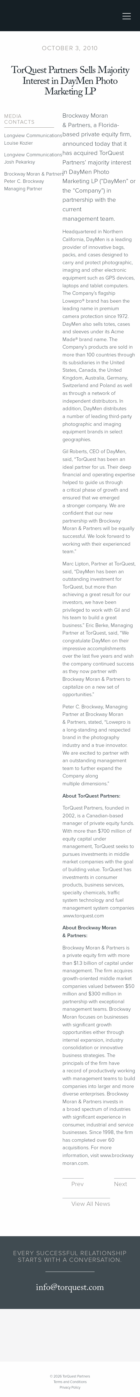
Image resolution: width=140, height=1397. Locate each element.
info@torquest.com (70, 1287)
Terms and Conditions (70, 1382)
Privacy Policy (70, 1387)
